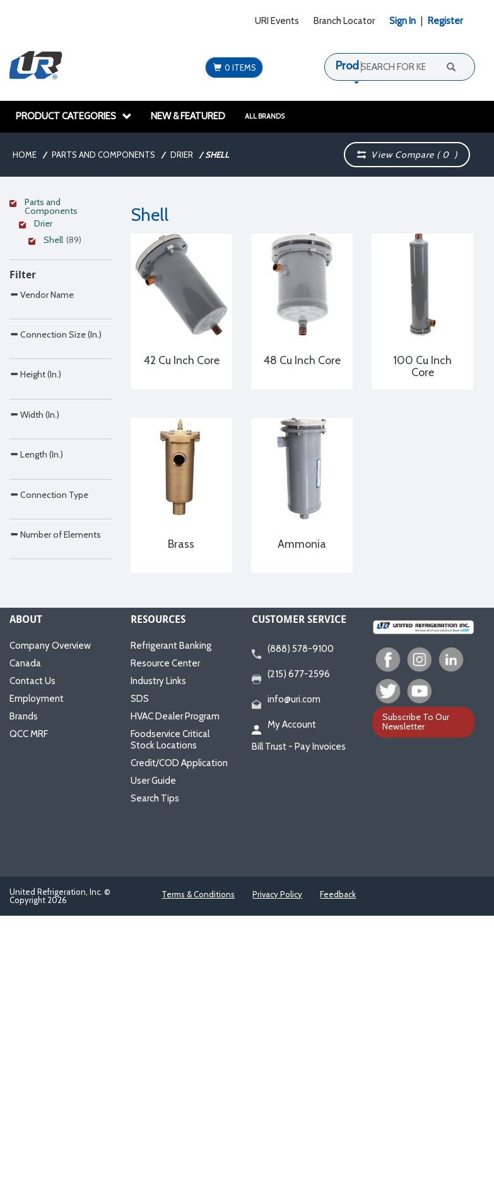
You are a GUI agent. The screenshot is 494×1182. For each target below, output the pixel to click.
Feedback (338, 1160)
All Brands (265, 116)
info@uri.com (286, 966)
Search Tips (155, 1064)
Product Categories (74, 116)
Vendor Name (41, 414)
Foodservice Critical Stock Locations (170, 1006)
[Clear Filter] (58, 204)
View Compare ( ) (407, 154)
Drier (181, 155)
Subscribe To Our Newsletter (415, 988)
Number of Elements (55, 813)
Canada (25, 929)
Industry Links (158, 947)
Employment (36, 965)
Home (25, 155)
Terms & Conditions (198, 1160)
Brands (23, 982)
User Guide (153, 1047)
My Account (284, 991)
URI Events (277, 21)
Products (358, 66)
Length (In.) (36, 680)
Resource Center (165, 929)
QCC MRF (28, 1000)
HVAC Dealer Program (175, 982)
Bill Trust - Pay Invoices (299, 1013)
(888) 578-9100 (293, 915)
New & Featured (188, 116)
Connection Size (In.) (55, 480)
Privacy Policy (277, 1160)
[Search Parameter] (60, 442)
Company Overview (50, 912)
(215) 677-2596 (291, 940)
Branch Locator (344, 21)
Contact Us (32, 947)
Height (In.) (35, 546)
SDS (140, 965)
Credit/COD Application (179, 1029)
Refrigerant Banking (171, 912)
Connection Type (48, 747)
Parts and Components (103, 155)
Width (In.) (34, 613)
